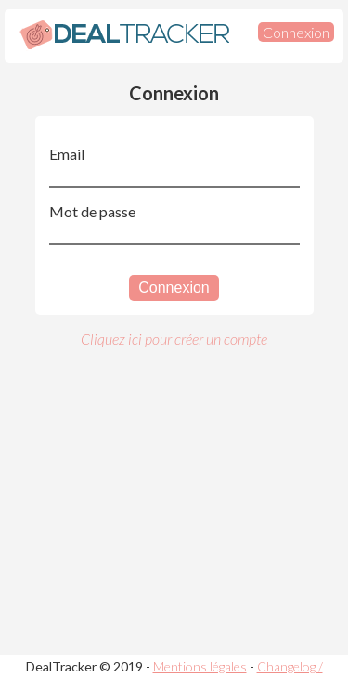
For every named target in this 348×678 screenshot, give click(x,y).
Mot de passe (92, 211)
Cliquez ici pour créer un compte (174, 338)
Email (66, 154)
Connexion (296, 32)
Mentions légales (200, 666)
